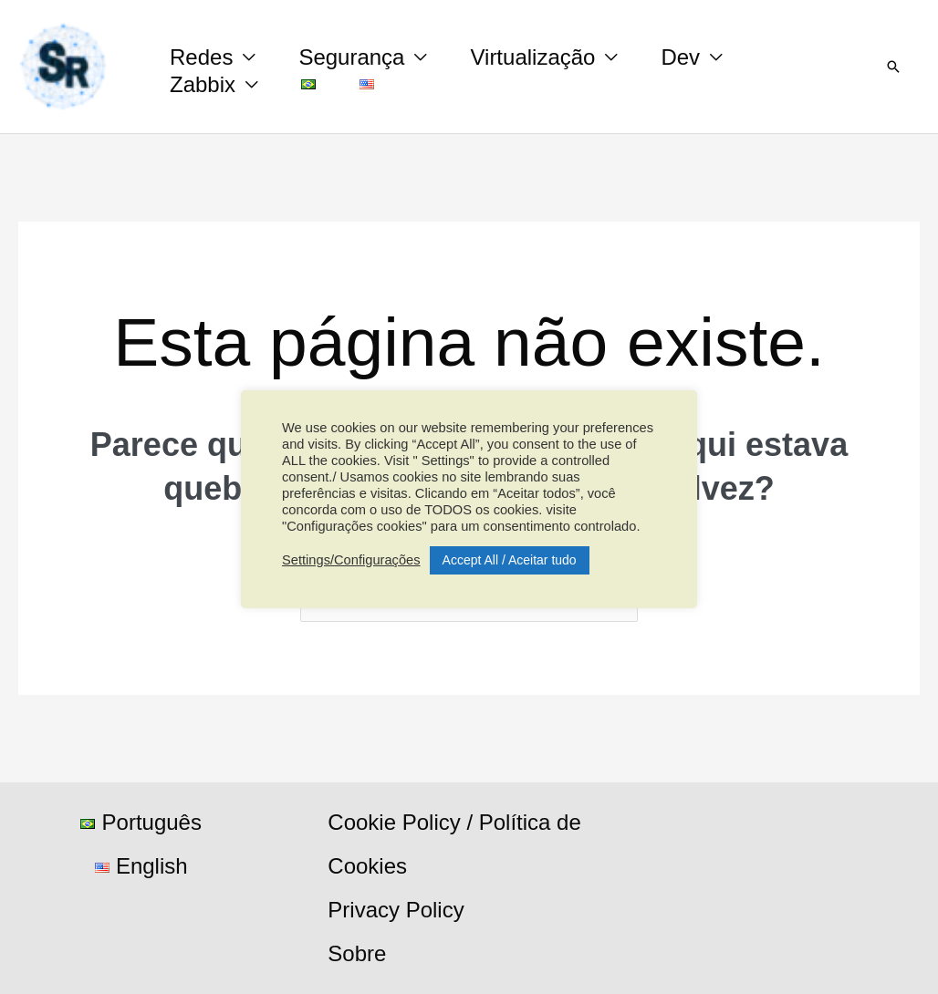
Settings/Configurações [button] (351, 560)
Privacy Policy (396, 909)
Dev (680, 57)
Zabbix (202, 84)
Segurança (351, 57)
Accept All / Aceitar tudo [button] (510, 560)
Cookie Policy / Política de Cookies (454, 844)
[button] (893, 66)
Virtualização (532, 57)
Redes (201, 57)
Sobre (357, 953)
